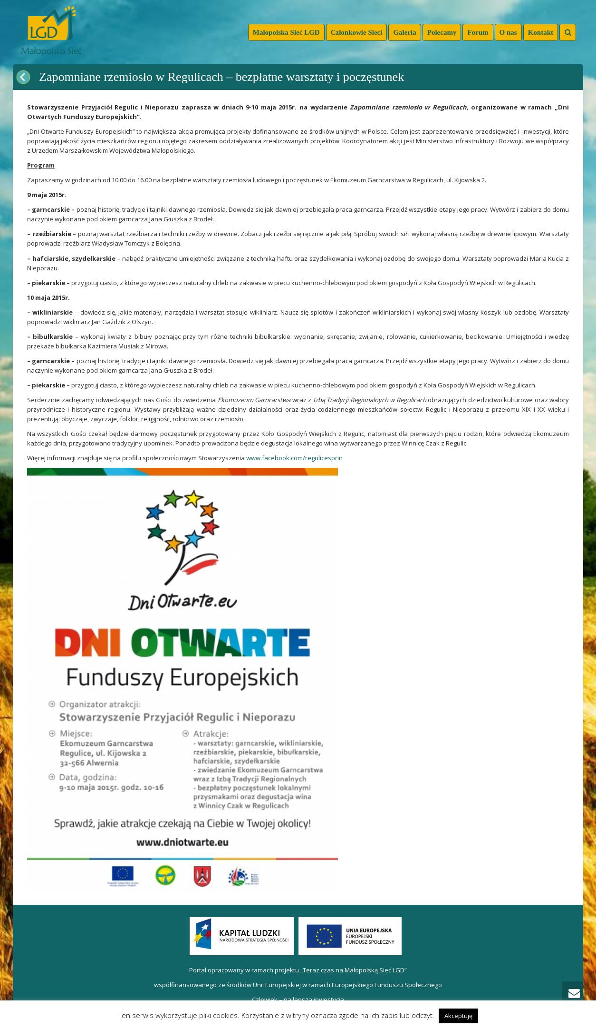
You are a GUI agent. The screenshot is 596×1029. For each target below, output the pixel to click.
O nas (508, 32)
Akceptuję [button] (458, 1015)
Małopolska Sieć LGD (286, 32)
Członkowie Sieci (357, 32)
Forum (477, 32)
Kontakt (540, 32)
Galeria (404, 32)
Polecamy (442, 32)
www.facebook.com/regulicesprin (294, 458)
